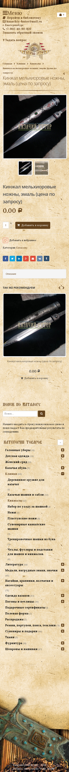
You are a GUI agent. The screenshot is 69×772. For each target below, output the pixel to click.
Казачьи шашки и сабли (26, 494)
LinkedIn (19, 258)
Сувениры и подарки (21, 631)
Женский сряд (16, 462)
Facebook (5, 258)
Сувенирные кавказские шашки (26, 527)
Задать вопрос (15, 40)
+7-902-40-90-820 (17, 29)
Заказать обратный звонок (23, 32)
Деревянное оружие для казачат (26, 482)
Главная (7, 63)
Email (33, 258)
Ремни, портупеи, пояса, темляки (30, 625)
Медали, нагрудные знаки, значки (31, 570)
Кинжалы (35, 63)
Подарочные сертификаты (25, 607)
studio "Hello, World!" (43, 768)
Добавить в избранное (22, 240)
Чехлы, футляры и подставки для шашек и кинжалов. (30, 552)
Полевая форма (17, 613)
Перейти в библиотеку (22, 17)
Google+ (26, 258)
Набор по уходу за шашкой (28, 506)
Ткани (10, 637)
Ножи (12, 512)
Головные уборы (18, 450)
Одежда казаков (17, 595)
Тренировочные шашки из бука (31, 539)
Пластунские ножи (22, 518)
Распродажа (14, 619)
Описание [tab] (11, 273)
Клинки (21, 63)
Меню (5, 13)
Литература (14, 564)
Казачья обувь (15, 468)
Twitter (12, 258)
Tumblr (46, 258)
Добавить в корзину (35, 225)
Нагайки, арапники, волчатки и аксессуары (29, 583)
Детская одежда (17, 456)
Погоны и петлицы (19, 601)
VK (40, 258)
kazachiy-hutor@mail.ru (22, 21)
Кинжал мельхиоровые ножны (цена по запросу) (34, 361)
